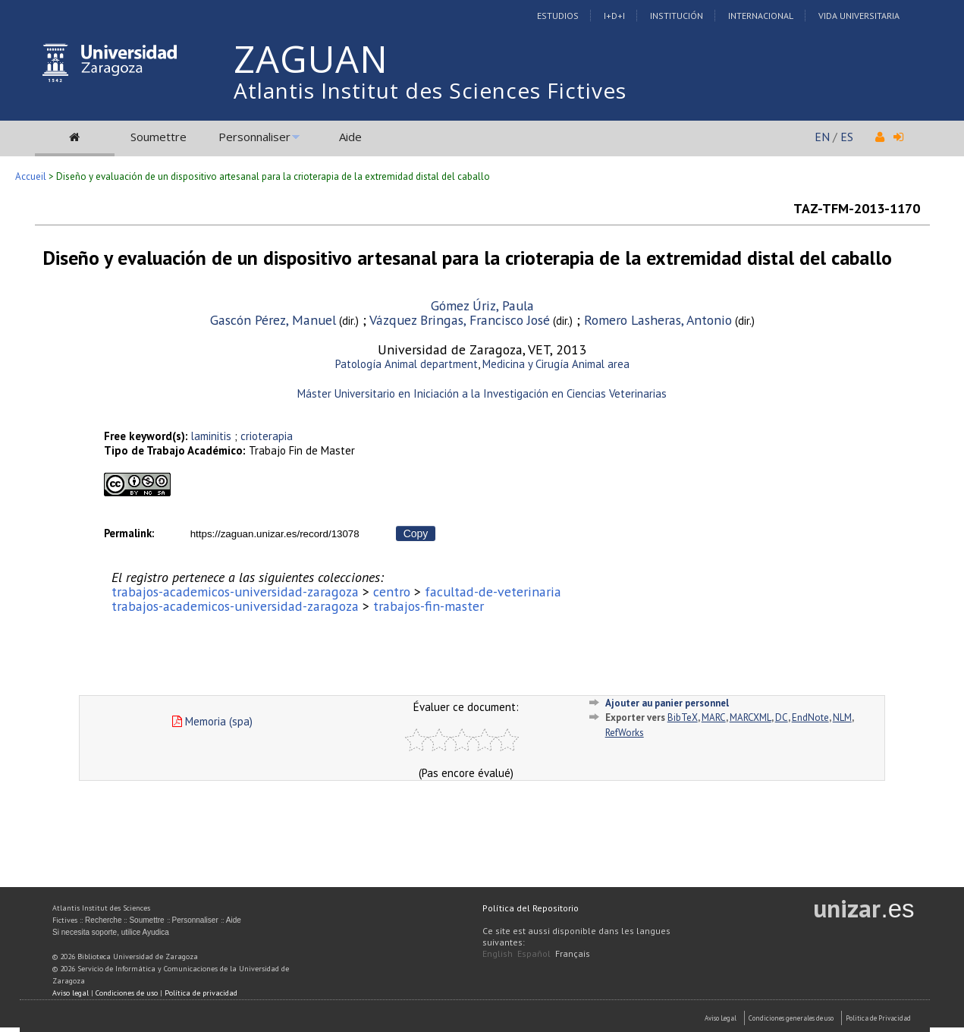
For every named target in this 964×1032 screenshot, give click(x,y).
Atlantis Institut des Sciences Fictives (430, 90)
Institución (676, 15)
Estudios (558, 15)
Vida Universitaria (859, 15)
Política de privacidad (201, 993)
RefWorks (624, 732)
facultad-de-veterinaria (493, 591)
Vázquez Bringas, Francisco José (459, 320)
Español (534, 953)
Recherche (103, 920)
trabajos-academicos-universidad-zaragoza (235, 591)
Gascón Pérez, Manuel (273, 320)
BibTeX (682, 717)
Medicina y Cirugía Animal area (556, 364)
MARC (714, 717)
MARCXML (750, 717)
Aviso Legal (720, 1018)
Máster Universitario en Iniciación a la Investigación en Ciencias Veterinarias (482, 393)
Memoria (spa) (212, 721)
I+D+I (614, 15)
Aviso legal (70, 993)
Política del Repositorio (530, 908)
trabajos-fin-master (428, 606)
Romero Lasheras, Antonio (658, 320)
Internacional (760, 15)
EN (822, 136)
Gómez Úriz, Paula (482, 305)
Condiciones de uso (127, 993)
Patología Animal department (406, 364)
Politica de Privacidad (878, 1018)
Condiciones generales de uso (791, 1018)
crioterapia (266, 436)
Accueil (30, 176)
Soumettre (158, 136)
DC (781, 717)
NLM (842, 717)
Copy (416, 533)
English (497, 953)
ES (846, 136)
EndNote (810, 717)
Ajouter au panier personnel (667, 703)
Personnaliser (254, 136)
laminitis (211, 436)
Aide (350, 136)
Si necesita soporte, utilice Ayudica (110, 932)
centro (391, 591)
